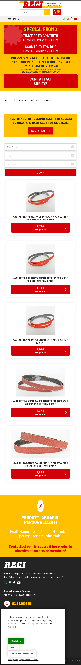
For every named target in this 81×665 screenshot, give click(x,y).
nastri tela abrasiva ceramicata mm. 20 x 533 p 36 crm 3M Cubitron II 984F (40, 402)
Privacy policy (13, 660)
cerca (40, 172)
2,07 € (40, 412)
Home (6, 100)
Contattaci (40, 131)
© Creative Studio (72, 660)
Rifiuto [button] (13, 647)
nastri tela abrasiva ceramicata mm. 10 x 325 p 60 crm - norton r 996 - (40, 218)
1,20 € (40, 350)
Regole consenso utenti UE (28, 660)
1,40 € (40, 289)
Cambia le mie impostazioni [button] (22, 654)
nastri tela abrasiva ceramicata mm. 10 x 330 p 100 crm (40, 341)
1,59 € (40, 227)
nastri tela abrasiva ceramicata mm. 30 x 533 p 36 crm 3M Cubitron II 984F (40, 464)
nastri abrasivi (17, 100)
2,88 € (40, 473)
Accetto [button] (16, 640)
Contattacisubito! (40, 81)
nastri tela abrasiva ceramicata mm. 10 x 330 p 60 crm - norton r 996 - (40, 279)
